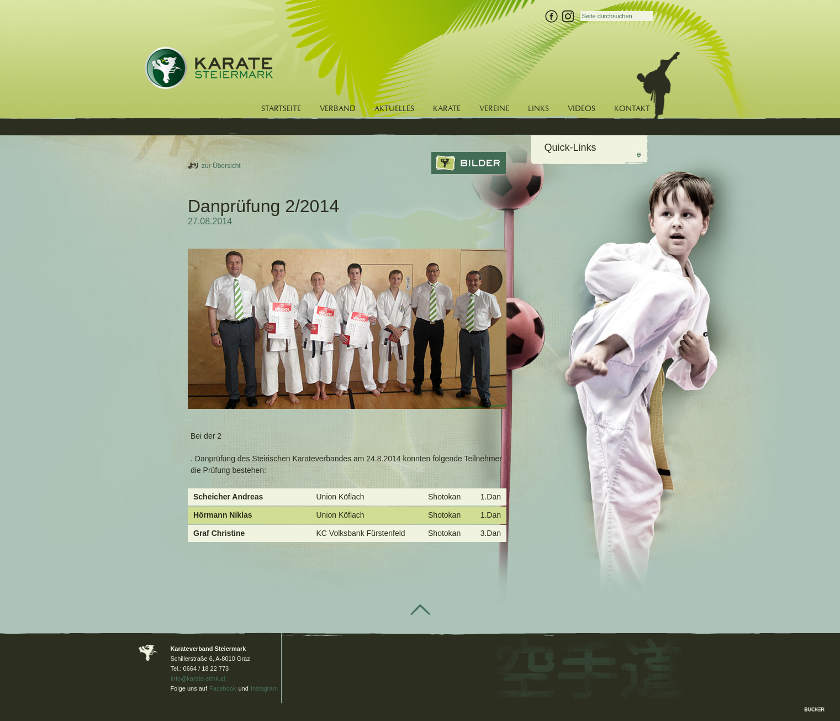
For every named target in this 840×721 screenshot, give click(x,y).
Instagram (264, 688)
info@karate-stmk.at (198, 678)
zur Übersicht (221, 166)
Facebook (222, 688)
